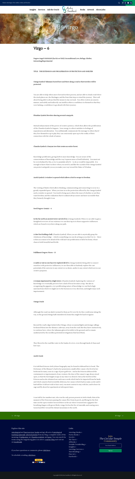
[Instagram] (125, 3)
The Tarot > (73, 440)
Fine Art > (72, 454)
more (50, 437)
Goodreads (18, 442)
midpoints (24, 437)
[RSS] (131, 3)
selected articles (32, 435)
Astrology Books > (75, 432)
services (31, 432)
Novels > (72, 437)
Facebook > (73, 457)
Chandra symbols (37, 437)
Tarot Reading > (75, 452)
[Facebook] (122, 3)
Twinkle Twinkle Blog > (77, 444)
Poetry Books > (74, 435)
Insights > (72, 447)
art (44, 432)
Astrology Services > (76, 449)
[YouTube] (128, 3)
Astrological (16, 432)
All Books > (73, 442)
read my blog (50, 440)
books (37, 432)
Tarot (26, 432)
